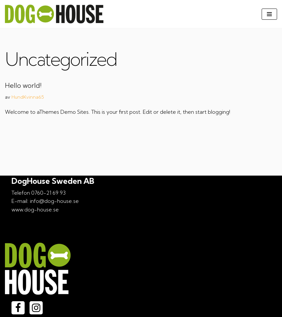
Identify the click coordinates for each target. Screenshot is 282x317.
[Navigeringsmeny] (269, 14)
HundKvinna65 (27, 97)
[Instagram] (36, 307)
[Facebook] (18, 307)
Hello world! (23, 85)
